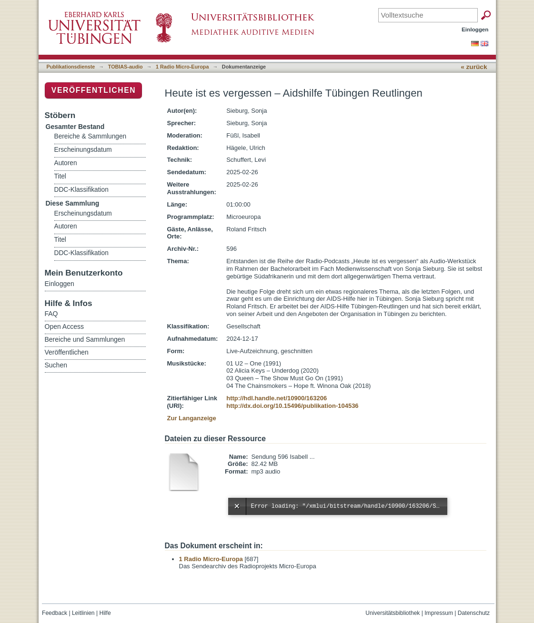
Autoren (65, 163)
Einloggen (475, 29)
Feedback (54, 613)
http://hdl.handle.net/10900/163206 (276, 398)
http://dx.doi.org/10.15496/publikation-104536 (292, 405)
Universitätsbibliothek (392, 613)
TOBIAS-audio (125, 66)
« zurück (474, 66)
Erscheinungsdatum (83, 149)
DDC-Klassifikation (81, 189)
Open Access (64, 326)
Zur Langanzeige (191, 418)
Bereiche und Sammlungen (85, 339)
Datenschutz (474, 613)
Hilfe (105, 613)
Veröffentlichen (93, 90)
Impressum (438, 613)
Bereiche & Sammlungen (90, 136)
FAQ (51, 313)
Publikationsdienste (71, 66)
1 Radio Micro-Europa (182, 66)
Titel (60, 176)
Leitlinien (83, 613)
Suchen (56, 365)
